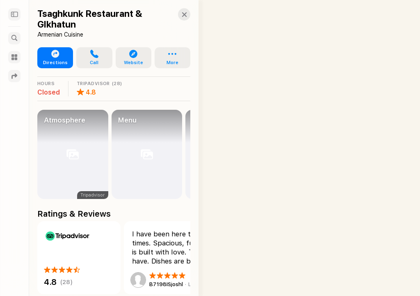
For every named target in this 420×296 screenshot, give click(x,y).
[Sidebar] (14, 14)
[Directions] (14, 76)
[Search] (14, 38)
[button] (176, 14)
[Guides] (14, 57)
